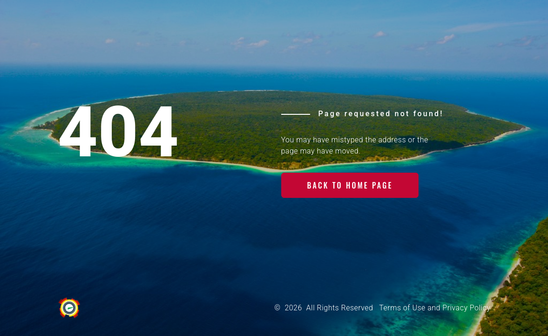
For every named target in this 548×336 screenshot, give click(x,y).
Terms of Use (402, 307)
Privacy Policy (466, 307)
